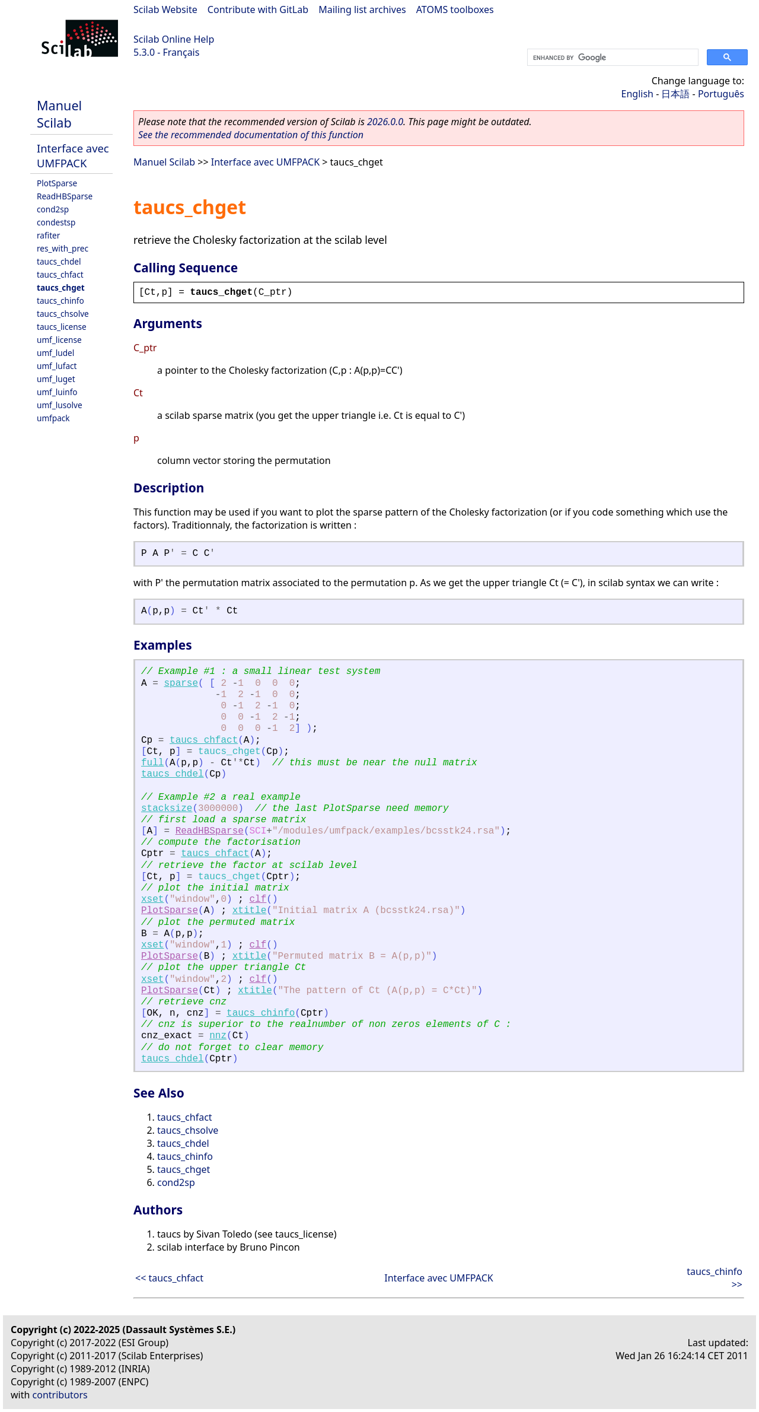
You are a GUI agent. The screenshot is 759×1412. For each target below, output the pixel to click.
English (637, 93)
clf (258, 899)
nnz (218, 1036)
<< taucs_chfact (169, 1277)
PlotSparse (57, 183)
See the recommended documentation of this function (250, 134)
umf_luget (56, 378)
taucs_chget (61, 287)
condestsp (56, 222)
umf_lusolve (59, 405)
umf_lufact (56, 365)
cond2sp (53, 209)
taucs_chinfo (60, 300)
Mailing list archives (362, 9)
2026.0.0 (385, 121)
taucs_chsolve (63, 313)
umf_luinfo (57, 391)
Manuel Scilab (59, 114)
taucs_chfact (60, 274)
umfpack (53, 418)
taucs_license (62, 326)
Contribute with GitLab (258, 9)
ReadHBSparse (65, 196)
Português (721, 93)
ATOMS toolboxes (455, 9)
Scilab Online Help (173, 39)
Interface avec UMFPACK (73, 155)
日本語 (675, 93)
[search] (611, 57)
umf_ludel (55, 352)
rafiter (48, 235)
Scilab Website (165, 9)
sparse (181, 683)
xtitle (249, 910)
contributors (60, 1394)
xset (152, 899)
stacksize (166, 808)
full (152, 763)
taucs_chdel (59, 261)
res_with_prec (62, 248)
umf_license (59, 339)
